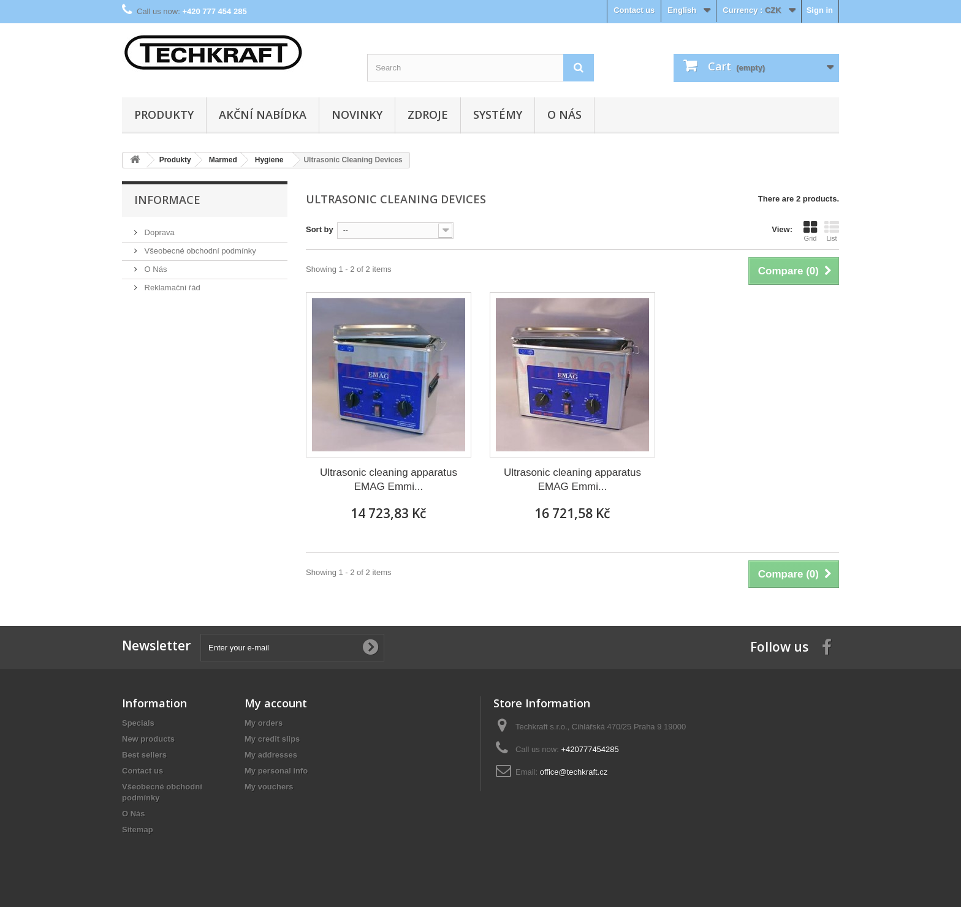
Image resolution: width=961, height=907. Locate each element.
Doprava (158, 232)
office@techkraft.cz (574, 772)
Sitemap (137, 829)
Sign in (820, 10)
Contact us (634, 10)
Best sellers (144, 754)
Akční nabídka (262, 114)
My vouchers (269, 786)
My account (276, 703)
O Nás (564, 114)
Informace (167, 199)
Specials (138, 723)
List (831, 231)
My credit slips (272, 738)
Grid (810, 231)
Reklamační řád (171, 287)
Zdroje (428, 114)
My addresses (271, 754)
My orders (264, 723)
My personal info (276, 770)
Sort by (319, 229)
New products (148, 738)
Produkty (164, 114)
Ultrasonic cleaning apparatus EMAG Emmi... (388, 479)
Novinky (357, 114)
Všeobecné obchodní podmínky (199, 250)
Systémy (497, 114)
